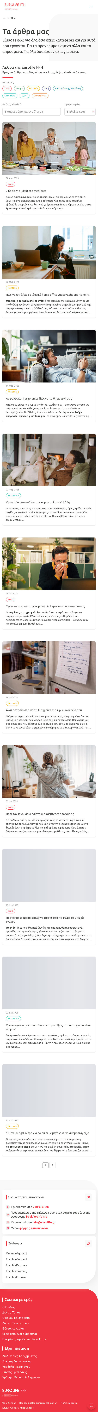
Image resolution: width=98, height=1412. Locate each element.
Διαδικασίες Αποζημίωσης (19, 1356)
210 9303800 (41, 1206)
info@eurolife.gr (44, 1222)
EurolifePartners (16, 1265)
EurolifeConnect (16, 1259)
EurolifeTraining (16, 1271)
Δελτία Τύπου (11, 1312)
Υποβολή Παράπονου (16, 1366)
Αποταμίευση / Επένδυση (68, 88)
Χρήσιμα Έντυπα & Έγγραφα (21, 1377)
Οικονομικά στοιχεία (16, 1317)
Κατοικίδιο (9, 96)
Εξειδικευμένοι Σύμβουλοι (19, 1333)
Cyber (25, 96)
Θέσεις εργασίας (13, 1328)
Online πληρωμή (16, 1253)
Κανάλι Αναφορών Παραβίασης (18, 1408)
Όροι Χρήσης (9, 1403)
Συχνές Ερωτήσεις (14, 1372)
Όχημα (19, 88)
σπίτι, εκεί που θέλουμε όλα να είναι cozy (34, 723)
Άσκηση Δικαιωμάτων (16, 1361)
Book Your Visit (36, 1216)
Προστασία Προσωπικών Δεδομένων (38, 1403)
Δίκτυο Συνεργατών (15, 1323)
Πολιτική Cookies (69, 1403)
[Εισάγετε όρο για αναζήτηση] (31, 112)
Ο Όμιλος (8, 1307)
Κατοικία (33, 88)
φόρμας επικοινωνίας (34, 1228)
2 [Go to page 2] (52, 1165)
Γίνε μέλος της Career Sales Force (24, 1339)
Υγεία (7, 88)
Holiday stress (17, 1143)
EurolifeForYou (16, 1277)
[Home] (4, 18)
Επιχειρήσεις (40, 96)
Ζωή (46, 88)
